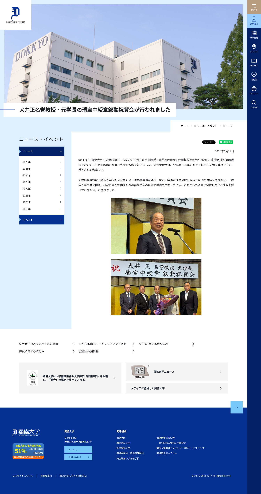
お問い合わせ (75, 457)
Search (254, 107)
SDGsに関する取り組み (153, 344)
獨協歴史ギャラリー (167, 453)
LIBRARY (254, 65)
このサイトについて (23, 475)
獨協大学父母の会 (166, 437)
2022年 (27, 189)
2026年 (27, 162)
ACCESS (254, 51)
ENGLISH (254, 93)
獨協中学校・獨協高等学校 (130, 453)
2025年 (27, 168)
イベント (28, 219)
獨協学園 (121, 437)
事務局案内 (46, 475)
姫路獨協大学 (123, 448)
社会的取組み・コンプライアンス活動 (102, 344)
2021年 (27, 195)
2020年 (27, 202)
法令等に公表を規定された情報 (38, 344)
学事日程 (254, 37)
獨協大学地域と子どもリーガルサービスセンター (181, 448)
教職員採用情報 (89, 351)
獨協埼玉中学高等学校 (127, 458)
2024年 (27, 175)
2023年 (27, 182)
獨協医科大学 (123, 443)
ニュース (28, 151)
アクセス (73, 449)
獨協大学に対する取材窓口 (73, 475)
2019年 (27, 209)
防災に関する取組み (31, 351)
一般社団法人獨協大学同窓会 (171, 443)
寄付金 (254, 79)
